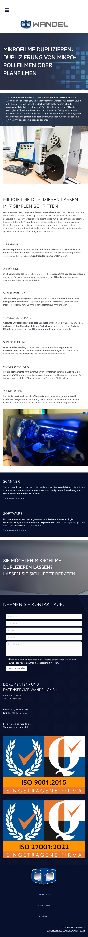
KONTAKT (44, 916)
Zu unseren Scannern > (15, 498)
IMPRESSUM (44, 894)
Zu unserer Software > (14, 530)
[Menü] (7, 10)
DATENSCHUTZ (44, 905)
